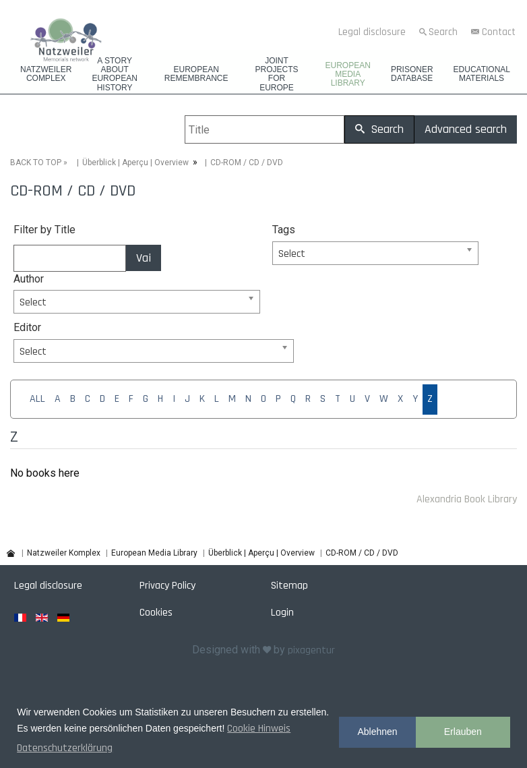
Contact (499, 32)
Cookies (156, 612)
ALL (37, 399)
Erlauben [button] (463, 731)
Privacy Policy (167, 586)
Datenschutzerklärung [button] (65, 748)
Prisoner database (412, 74)
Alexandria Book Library (466, 499)
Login (282, 612)
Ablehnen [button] (377, 731)
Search (443, 32)
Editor (27, 327)
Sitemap (289, 586)
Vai (143, 258)
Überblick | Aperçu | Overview (135, 162)
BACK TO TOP (35, 162)
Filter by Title (44, 229)
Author (28, 278)
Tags (283, 229)
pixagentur (311, 650)
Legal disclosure (372, 32)
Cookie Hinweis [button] (258, 728)
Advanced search (466, 129)
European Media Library (348, 74)
